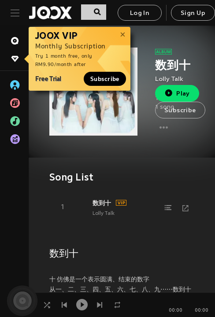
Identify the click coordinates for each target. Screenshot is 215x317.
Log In (139, 13)
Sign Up (193, 13)
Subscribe (104, 78)
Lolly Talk (169, 79)
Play (176, 93)
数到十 (102, 202)
